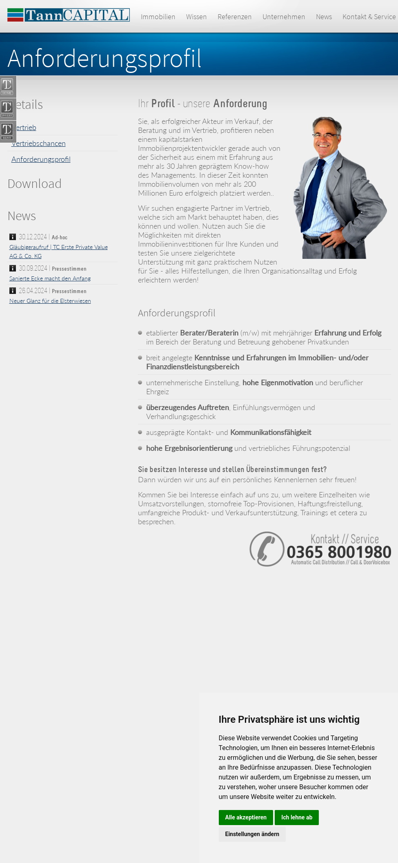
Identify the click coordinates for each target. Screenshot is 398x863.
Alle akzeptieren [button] (246, 817)
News (324, 16)
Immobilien (158, 16)
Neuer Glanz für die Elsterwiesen (50, 300)
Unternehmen (283, 16)
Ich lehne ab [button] (296, 817)
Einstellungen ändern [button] (252, 834)
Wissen (196, 16)
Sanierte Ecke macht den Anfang (50, 278)
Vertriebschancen (38, 143)
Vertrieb (23, 127)
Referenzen (235, 16)
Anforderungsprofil (41, 159)
